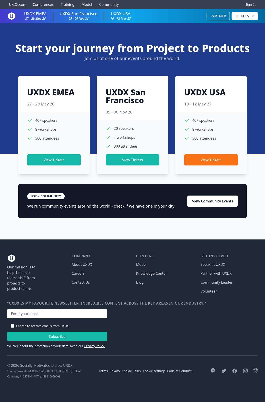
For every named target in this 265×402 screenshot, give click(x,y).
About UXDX (82, 264)
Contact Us (81, 282)
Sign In (250, 4)
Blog (140, 282)
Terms (103, 371)
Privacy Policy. (94, 346)
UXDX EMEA (35, 16)
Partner (218, 16)
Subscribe (57, 336)
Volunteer (209, 291)
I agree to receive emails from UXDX (42, 326)
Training (67, 4)
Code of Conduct (179, 371)
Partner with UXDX (216, 273)
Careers (78, 273)
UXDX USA (120, 16)
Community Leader (217, 282)
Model (87, 4)
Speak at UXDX (213, 264)
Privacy (115, 371)
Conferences (43, 4)
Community (109, 4)
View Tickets (53, 159)
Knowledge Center (151, 273)
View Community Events (212, 201)
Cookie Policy (131, 371)
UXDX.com (17, 4)
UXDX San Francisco (78, 16)
